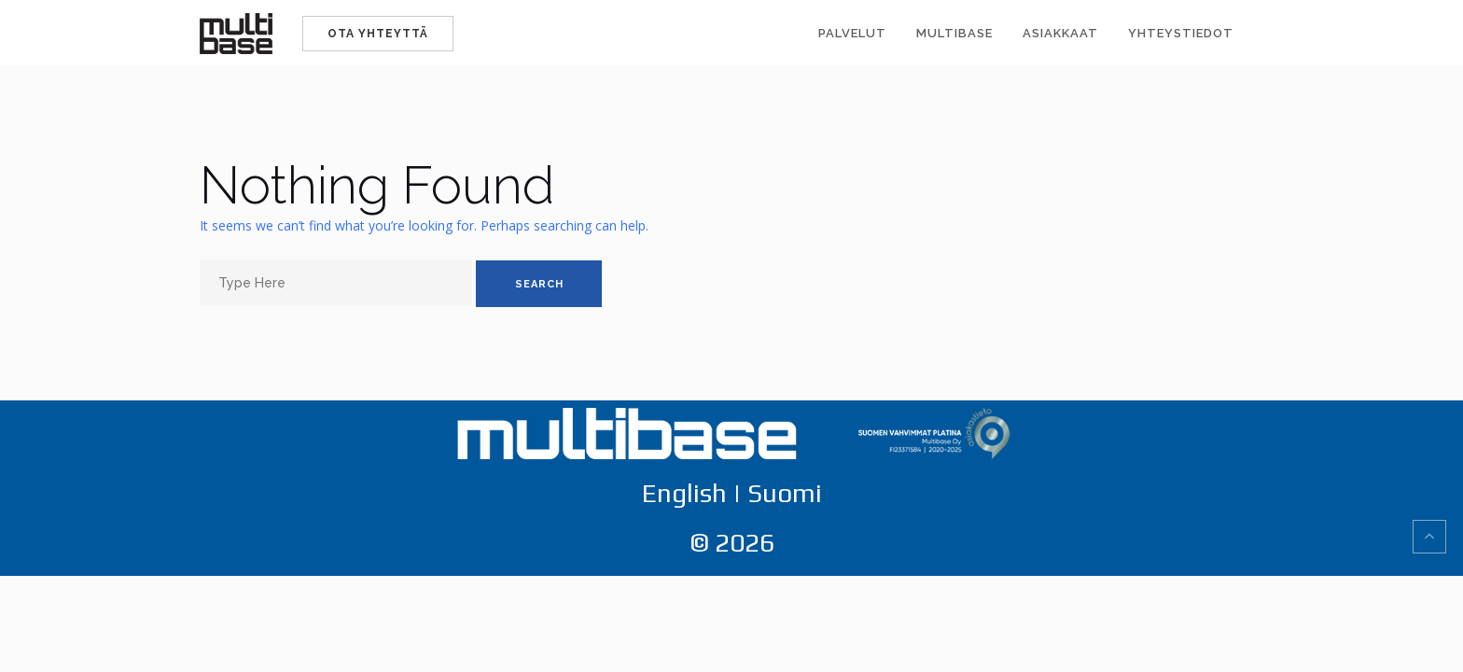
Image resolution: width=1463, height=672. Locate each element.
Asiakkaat (1060, 33)
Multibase (954, 33)
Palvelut (852, 33)
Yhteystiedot (1180, 33)
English (684, 493)
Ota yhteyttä (377, 33)
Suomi (784, 493)
